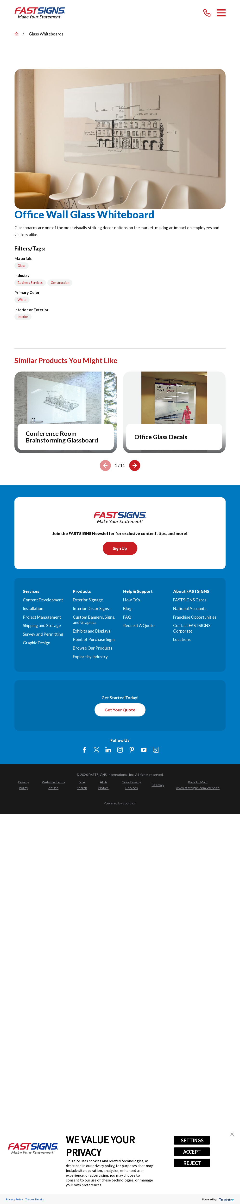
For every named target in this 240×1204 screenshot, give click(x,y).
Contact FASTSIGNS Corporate (191, 628)
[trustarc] (226, 1199)
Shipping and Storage (42, 625)
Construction (60, 283)
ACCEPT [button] (192, 1151)
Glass (21, 266)
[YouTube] (144, 750)
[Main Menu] (221, 12)
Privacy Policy (14, 1199)
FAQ (127, 617)
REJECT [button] (192, 1163)
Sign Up (120, 548)
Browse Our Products (92, 648)
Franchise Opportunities (194, 617)
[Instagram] (120, 750)
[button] (232, 1134)
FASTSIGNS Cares (189, 600)
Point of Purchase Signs (94, 639)
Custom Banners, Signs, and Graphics (94, 620)
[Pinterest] (132, 750)
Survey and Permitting (43, 634)
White (22, 300)
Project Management (42, 617)
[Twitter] (96, 750)
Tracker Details (34, 1199)
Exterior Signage (88, 600)
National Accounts (190, 608)
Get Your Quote (120, 710)
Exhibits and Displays (91, 631)
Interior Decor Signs (91, 608)
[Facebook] (84, 750)
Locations (182, 639)
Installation (33, 608)
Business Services (30, 283)
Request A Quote (138, 625)
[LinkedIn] (108, 750)
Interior (23, 317)
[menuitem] (23, 785)
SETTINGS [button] (192, 1140)
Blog (127, 608)
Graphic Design (36, 643)
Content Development (43, 600)
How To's (131, 600)
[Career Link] (155, 750)
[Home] (39, 13)
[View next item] (134, 465)
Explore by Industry (90, 656)
